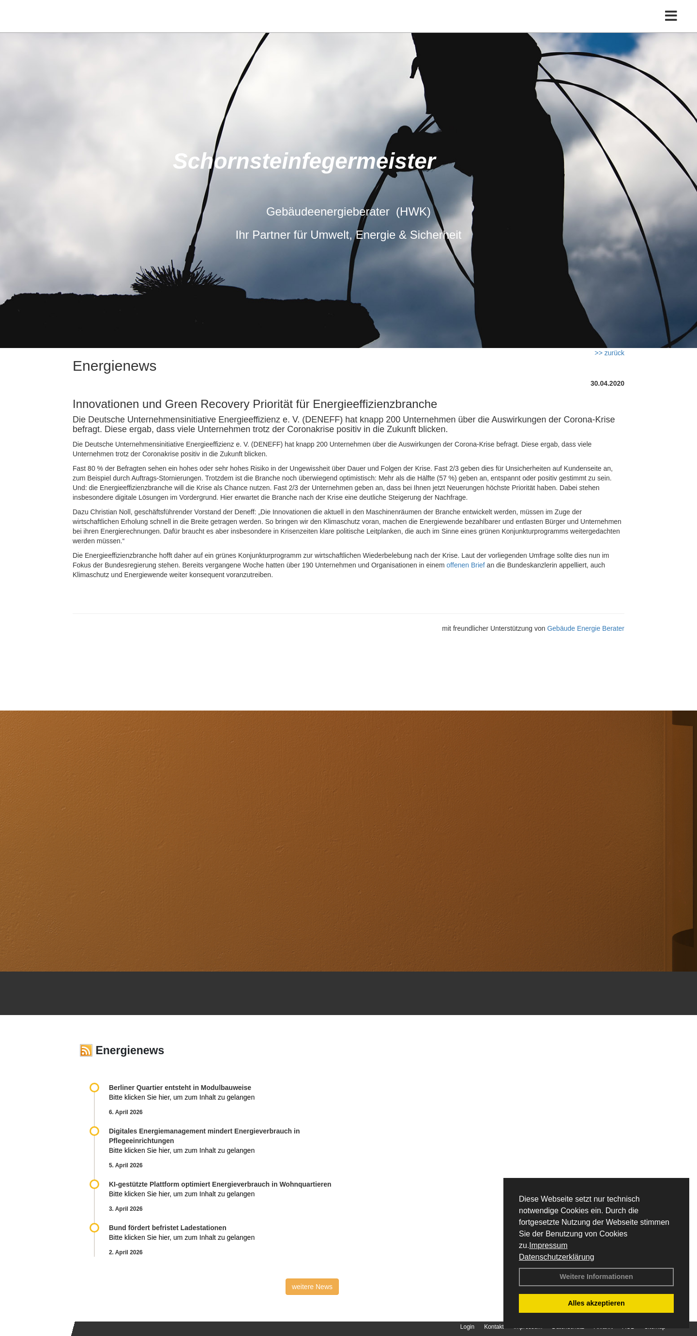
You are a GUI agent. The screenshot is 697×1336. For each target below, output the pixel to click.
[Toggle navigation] (671, 28)
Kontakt (494, 1326)
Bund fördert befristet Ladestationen (168, 1228)
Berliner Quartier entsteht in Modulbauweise (180, 1087)
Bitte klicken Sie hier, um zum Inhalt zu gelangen (182, 1097)
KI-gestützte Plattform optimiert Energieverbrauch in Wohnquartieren (220, 1184)
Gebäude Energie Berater (585, 628)
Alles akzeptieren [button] (596, 1303)
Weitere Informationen (596, 1276)
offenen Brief (466, 565)
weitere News (312, 1287)
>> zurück (609, 353)
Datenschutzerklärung (556, 1257)
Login (467, 1326)
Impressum (548, 1245)
